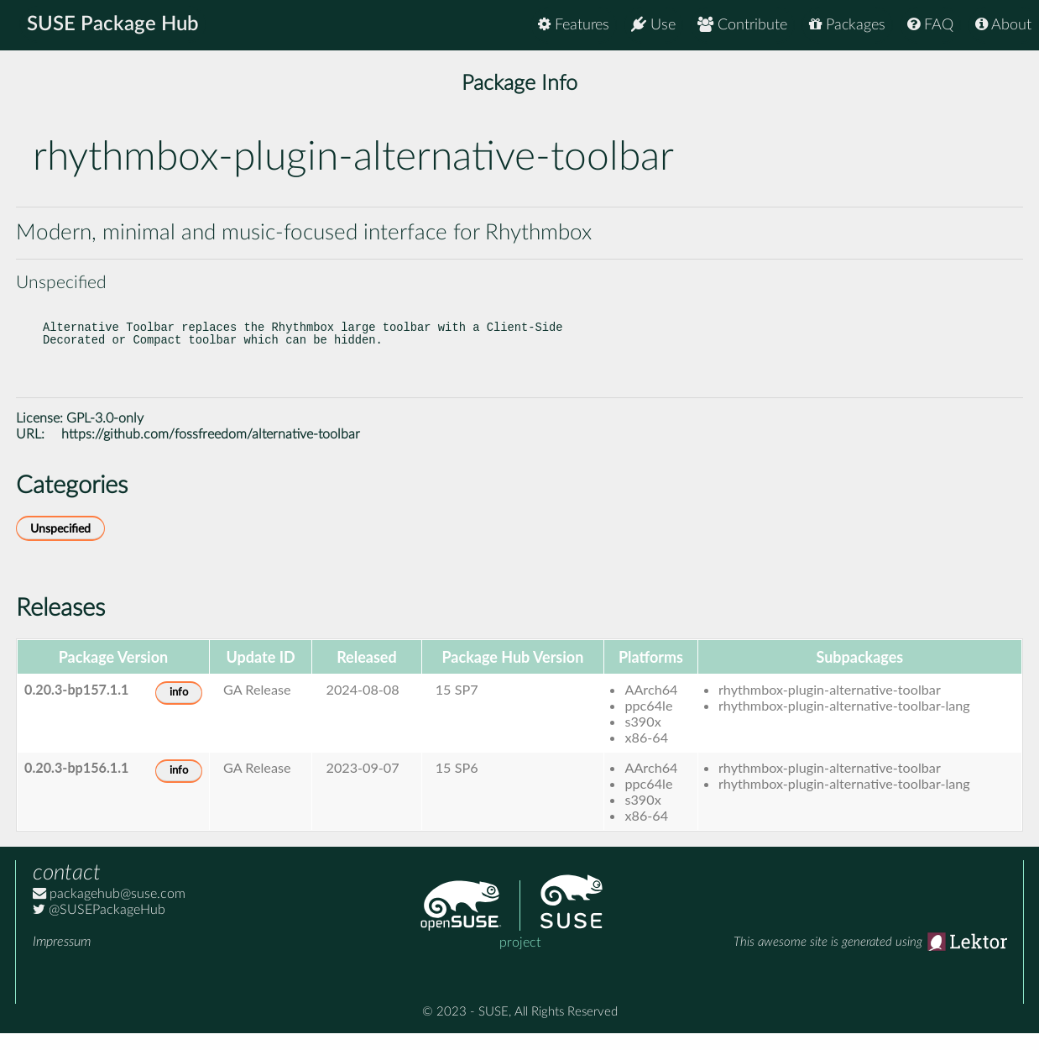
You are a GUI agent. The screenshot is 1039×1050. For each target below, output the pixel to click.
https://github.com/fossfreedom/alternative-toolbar (210, 451)
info (179, 709)
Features (573, 25)
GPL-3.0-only (105, 435)
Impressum (62, 958)
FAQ (930, 25)
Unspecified (60, 545)
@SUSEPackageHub (99, 926)
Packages (847, 25)
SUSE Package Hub (114, 25)
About (1003, 25)
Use (653, 25)
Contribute (742, 25)
